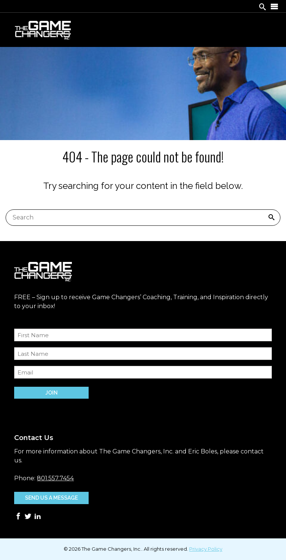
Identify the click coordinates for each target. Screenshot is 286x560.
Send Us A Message (51, 498)
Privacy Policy (205, 549)
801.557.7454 (55, 478)
